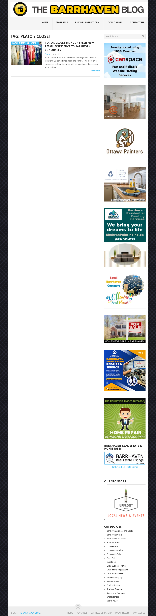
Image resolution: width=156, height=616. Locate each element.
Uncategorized (113, 597)
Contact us (137, 22)
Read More (95, 71)
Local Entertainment (115, 573)
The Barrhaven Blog (29, 613)
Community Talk (114, 554)
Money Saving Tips (115, 577)
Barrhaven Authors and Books (120, 531)
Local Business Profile (116, 566)
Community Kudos (115, 550)
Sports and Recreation (116, 593)
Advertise (62, 22)
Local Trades (114, 22)
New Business (113, 581)
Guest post (111, 562)
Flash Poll (111, 558)
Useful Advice (112, 601)
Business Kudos (113, 542)
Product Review (113, 585)
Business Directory (87, 22)
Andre (47, 54)
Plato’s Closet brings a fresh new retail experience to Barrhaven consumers (69, 46)
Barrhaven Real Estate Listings (125, 467)
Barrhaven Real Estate (116, 539)
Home (45, 22)
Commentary (112, 546)
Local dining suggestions (117, 570)
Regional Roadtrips (115, 589)
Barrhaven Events (114, 535)
